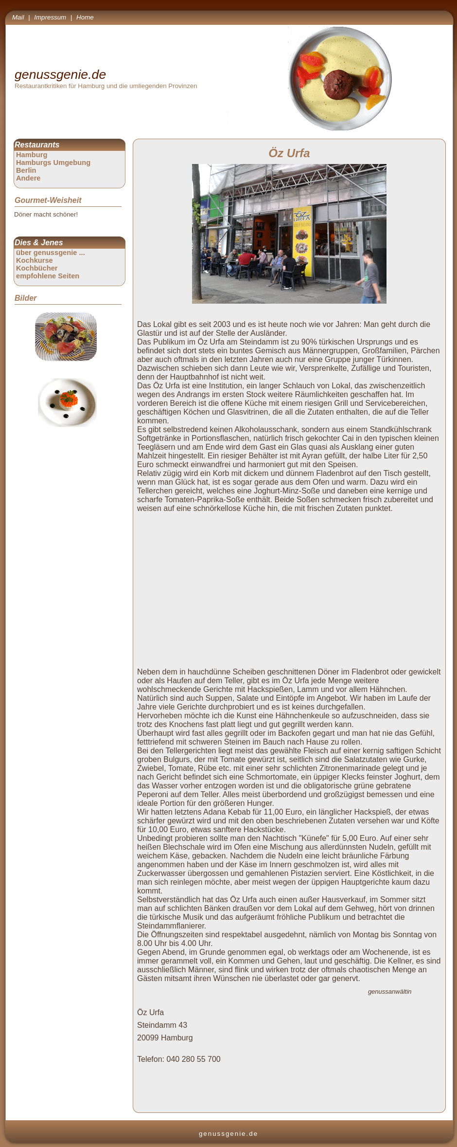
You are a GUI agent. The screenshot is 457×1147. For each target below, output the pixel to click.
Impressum (50, 17)
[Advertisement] (291, 585)
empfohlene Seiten (47, 276)
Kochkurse (34, 260)
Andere (28, 178)
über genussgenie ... (50, 252)
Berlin (26, 170)
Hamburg (31, 155)
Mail (18, 17)
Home (85, 17)
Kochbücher (37, 268)
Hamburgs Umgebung (53, 162)
